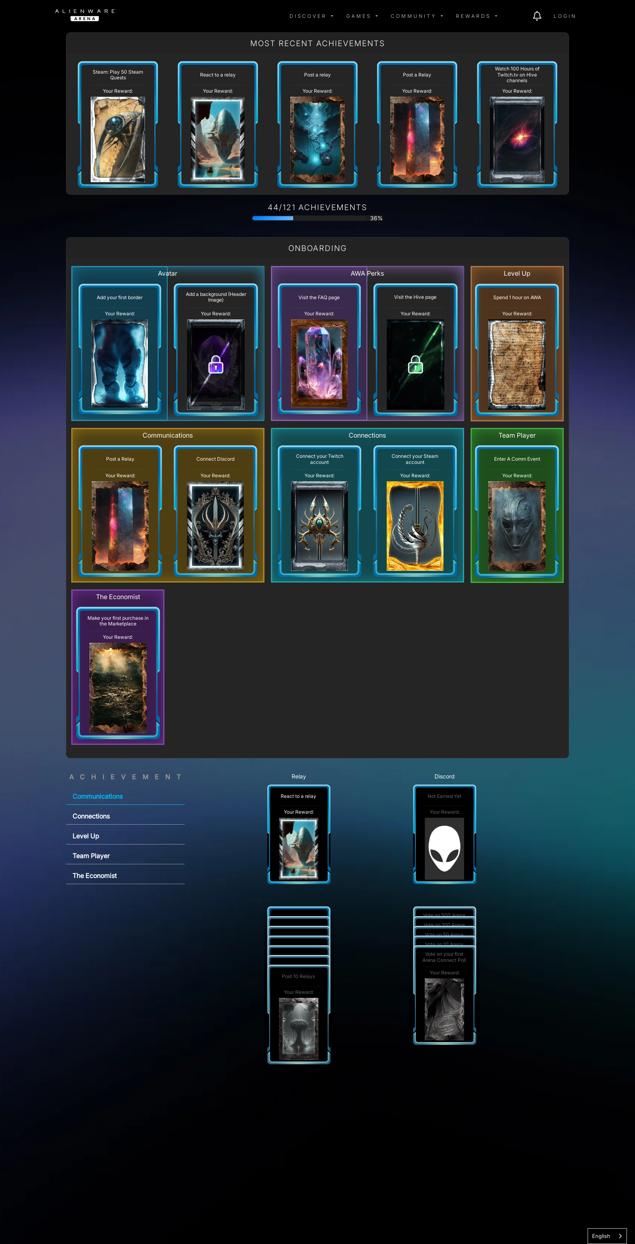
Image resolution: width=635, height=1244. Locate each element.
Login (565, 16)
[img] (137, 16)
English (601, 1236)
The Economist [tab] (94, 876)
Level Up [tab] (85, 836)
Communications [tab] (97, 796)
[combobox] (607, 1236)
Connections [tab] (91, 816)
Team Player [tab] (91, 856)
